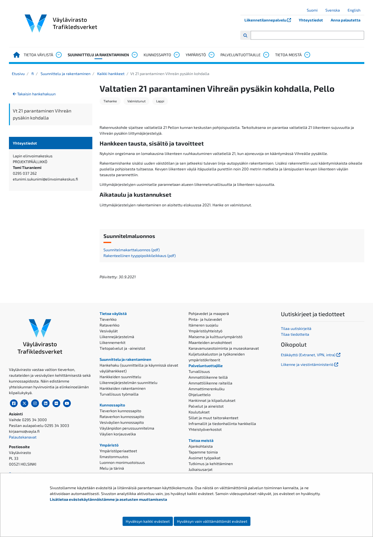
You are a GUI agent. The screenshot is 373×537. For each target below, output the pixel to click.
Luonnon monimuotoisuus (122, 462)
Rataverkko (109, 325)
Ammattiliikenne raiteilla (210, 383)
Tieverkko (108, 319)
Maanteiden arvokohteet (210, 342)
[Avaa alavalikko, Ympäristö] (211, 55)
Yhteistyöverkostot (205, 429)
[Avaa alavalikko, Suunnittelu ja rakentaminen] (134, 55)
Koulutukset (199, 412)
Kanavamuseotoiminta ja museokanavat (224, 348)
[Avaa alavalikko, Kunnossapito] (176, 55)
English (355, 10)
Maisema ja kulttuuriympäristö (215, 336)
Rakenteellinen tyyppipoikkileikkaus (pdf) (139, 255)
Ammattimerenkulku (207, 388)
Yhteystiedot (311, 20)
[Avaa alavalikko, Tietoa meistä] (307, 55)
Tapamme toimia (203, 452)
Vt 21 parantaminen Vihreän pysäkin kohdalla (42, 114)
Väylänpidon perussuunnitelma (127, 428)
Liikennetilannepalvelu (269, 20)
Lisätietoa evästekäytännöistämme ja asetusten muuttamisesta (108, 499)
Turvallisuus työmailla (119, 394)
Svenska (334, 10)
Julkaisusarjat (200, 469)
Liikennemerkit (112, 342)
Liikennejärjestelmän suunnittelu (128, 382)
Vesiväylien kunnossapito (122, 422)
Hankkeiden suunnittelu (120, 376)
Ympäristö (196, 54)
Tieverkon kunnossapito (120, 410)
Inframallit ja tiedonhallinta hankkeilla (222, 423)
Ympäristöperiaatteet (118, 450)
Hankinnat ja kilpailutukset (212, 400)
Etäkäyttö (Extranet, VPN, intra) (311, 354)
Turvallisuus (199, 371)
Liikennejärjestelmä (117, 336)
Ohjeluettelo (200, 394)
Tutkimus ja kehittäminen (211, 463)
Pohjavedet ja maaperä (209, 313)
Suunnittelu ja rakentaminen (98, 54)
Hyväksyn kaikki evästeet (148, 521)
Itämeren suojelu (203, 325)
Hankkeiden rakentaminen (123, 388)
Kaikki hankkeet (110, 73)
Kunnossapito (157, 54)
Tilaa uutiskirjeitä (296, 328)
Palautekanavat (23, 437)
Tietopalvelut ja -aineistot (122, 348)
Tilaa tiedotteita (295, 334)
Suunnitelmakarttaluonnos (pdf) (131, 249)
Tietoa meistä (288, 54)
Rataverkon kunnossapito (122, 416)
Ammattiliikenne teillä (208, 377)
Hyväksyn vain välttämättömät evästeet (212, 521)
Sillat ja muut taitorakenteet (213, 417)
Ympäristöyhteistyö (205, 330)
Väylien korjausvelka (118, 434)
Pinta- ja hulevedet (205, 319)
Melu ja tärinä (112, 468)
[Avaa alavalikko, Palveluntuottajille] (266, 55)
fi (32, 73)
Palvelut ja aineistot (206, 406)
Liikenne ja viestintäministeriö (310, 364)
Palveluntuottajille (240, 54)
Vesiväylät (109, 330)
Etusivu (18, 73)
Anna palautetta (345, 20)
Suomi (314, 10)
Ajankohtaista (201, 446)
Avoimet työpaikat (204, 457)
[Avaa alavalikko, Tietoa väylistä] (58, 55)
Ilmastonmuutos (114, 456)
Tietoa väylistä (38, 54)
